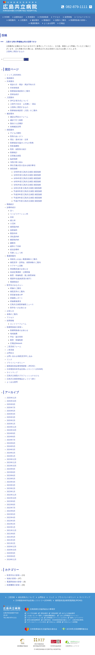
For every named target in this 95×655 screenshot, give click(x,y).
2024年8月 (11, 437)
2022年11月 (11, 495)
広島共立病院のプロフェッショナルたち (23, 376)
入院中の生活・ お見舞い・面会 (23, 104)
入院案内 (23, 20)
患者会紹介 (14, 94)
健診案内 (35, 20)
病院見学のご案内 (17, 291)
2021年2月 (11, 543)
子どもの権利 (15, 133)
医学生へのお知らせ (18, 308)
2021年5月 (11, 537)
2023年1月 (11, 491)
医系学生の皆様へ (14, 575)
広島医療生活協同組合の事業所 (42, 609)
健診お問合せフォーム (19, 117)
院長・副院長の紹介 (18, 149)
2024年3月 (11, 449)
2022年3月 (11, 521)
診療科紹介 (18, 17)
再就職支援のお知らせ (19, 269)
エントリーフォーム (18, 324)
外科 (12, 217)
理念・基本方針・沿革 (19, 140)
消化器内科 (14, 237)
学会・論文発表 (16, 337)
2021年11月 (11, 530)
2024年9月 (11, 433)
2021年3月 (11, 540)
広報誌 (62, 23)
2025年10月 (11, 401)
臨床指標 (13, 159)
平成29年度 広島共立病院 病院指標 (28, 194)
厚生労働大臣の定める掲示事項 (22, 165)
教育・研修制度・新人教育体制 (22, 275)
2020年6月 (11, 556)
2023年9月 (11, 469)
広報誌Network (16, 343)
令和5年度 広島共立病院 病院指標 (27, 175)
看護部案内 (34, 23)
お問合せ (10, 353)
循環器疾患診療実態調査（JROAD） (21, 366)
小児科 (13, 224)
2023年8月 (11, 472)
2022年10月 (11, 498)
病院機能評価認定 (22, 646)
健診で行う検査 (16, 120)
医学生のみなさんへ (15, 285)
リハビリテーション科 (19, 214)
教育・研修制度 (16, 340)
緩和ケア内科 (15, 246)
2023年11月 (11, 462)
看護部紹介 (14, 282)
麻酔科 (13, 243)
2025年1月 (11, 424)
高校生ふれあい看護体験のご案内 (23, 259)
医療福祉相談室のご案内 (20, 91)
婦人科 (13, 220)
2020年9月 (11, 553)
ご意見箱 (10, 350)
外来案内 (31, 17)
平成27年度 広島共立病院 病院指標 (28, 201)
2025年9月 (11, 404)
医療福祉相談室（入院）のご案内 (23, 110)
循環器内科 (14, 227)
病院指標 (13, 169)
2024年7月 (11, 440)
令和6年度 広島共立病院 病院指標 (27, 172)
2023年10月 (11, 466)
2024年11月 (11, 427)
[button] (90, 6)
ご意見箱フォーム (14, 346)
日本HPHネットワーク (72, 646)
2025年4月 (11, 414)
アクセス (56, 17)
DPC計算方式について (19, 101)
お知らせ (10, 311)
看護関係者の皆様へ (15, 582)
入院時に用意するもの (15, 51)
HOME (7, 17)
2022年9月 (11, 501)
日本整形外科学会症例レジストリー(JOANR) (25, 369)
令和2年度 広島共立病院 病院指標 (27, 185)
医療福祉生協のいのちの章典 (22, 143)
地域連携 (13, 334)
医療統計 (13, 152)
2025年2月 (11, 420)
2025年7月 (11, 407)
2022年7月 (11, 508)
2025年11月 (11, 398)
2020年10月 (11, 550)
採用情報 (68, 17)
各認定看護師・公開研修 (20, 272)
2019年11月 (11, 559)
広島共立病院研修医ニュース (22, 304)
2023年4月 (11, 482)
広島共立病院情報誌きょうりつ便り (21, 379)
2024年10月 (11, 430)
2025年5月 (11, 411)
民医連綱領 (14, 146)
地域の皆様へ (12, 578)
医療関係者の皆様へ (78, 20)
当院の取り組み (16, 162)
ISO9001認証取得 (55, 646)
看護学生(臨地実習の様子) (20, 279)
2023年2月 (11, 488)
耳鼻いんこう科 (16, 253)
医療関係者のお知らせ (19, 330)
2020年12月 (11, 547)
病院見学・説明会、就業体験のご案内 (25, 262)
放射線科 (13, 230)
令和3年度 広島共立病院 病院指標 (27, 182)
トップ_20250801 (14, 75)
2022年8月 (11, 505)
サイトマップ (12, 372)
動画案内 (10, 78)
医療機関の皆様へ (14, 585)
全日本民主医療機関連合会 (77, 629)
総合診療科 (14, 249)
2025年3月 (11, 417)
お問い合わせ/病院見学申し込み (19, 356)
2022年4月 (11, 517)
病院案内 (12, 20)
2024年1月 (11, 456)
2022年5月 (11, 514)
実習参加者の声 (16, 295)
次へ (12, 211)
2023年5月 (11, 479)
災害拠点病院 (15, 156)
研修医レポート (16, 298)
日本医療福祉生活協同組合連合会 (43, 629)
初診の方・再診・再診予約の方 (22, 84)
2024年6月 (11, 443)
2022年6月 (11, 511)
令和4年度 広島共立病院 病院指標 (27, 178)
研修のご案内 (15, 288)
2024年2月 (11, 453)
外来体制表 (43, 17)
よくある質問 (49, 23)
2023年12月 (11, 459)
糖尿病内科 (14, 240)
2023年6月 (11, 475)
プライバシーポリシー (16, 363)
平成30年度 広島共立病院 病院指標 (28, 191)
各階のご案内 (60, 20)
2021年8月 (11, 534)
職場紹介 (47, 20)
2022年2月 (11, 524)
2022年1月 (11, 527)
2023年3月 (11, 485)
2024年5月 (11, 446)
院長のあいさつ (16, 136)
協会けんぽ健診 (16, 123)
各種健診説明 (15, 127)
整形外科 (13, 233)
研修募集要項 (15, 301)
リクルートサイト (83, 17)
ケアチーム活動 (16, 266)
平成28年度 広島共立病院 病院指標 (28, 198)
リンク (9, 359)
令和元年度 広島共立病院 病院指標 (28, 188)
